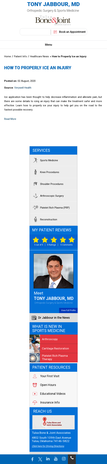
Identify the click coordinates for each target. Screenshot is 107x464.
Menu (52, 44)
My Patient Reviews (51, 230)
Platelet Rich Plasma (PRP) (50, 207)
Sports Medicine (44, 160)
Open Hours (44, 385)
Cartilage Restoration (49, 348)
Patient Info (21, 56)
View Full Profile (68, 310)
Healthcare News (39, 56)
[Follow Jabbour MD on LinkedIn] (48, 459)
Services (41, 150)
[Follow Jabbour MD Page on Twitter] (40, 459)
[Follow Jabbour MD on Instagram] (64, 459)
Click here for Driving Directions (48, 446)
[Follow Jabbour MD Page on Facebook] (32, 459)
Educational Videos (49, 393)
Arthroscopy (43, 339)
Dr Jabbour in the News (51, 318)
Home (7, 56)
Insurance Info (46, 402)
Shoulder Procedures (47, 184)
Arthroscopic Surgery (47, 195)
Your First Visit (45, 376)
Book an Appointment (72, 31)
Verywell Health (22, 87)
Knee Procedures (45, 172)
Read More (10, 118)
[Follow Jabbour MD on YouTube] (56, 459)
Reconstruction (44, 219)
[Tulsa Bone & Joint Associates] (53, 422)
